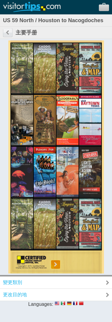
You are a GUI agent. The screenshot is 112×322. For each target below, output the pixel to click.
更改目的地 (15, 294)
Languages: (40, 304)
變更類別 (12, 282)
